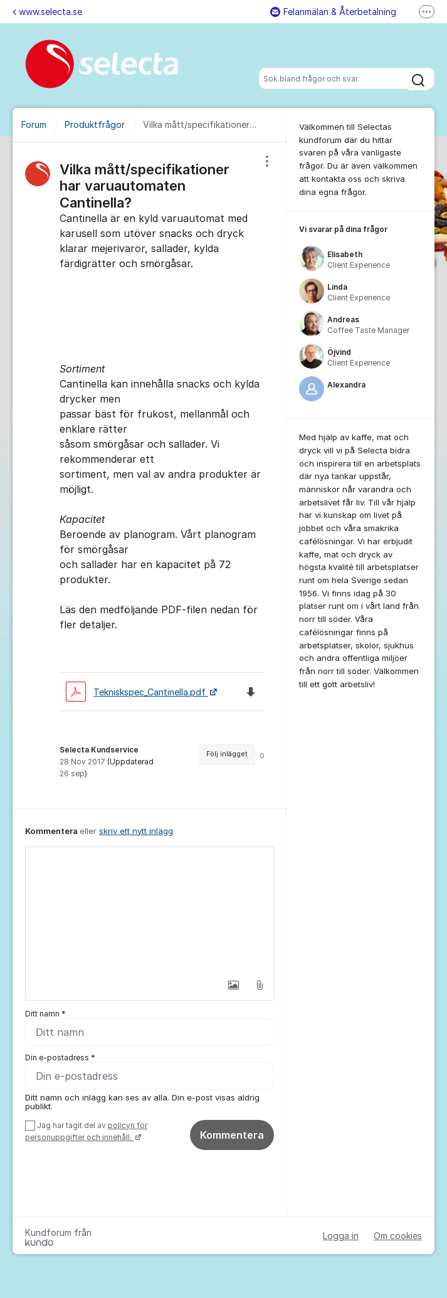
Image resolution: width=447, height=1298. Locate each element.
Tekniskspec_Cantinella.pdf (137, 692)
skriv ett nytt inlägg (136, 831)
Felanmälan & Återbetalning (333, 11)
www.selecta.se (47, 11)
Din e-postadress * (60, 1057)
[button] (233, 985)
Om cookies (398, 1235)
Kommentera (232, 1135)
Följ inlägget (227, 754)
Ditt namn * (45, 1013)
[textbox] (149, 910)
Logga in (341, 1235)
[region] (150, 475)
